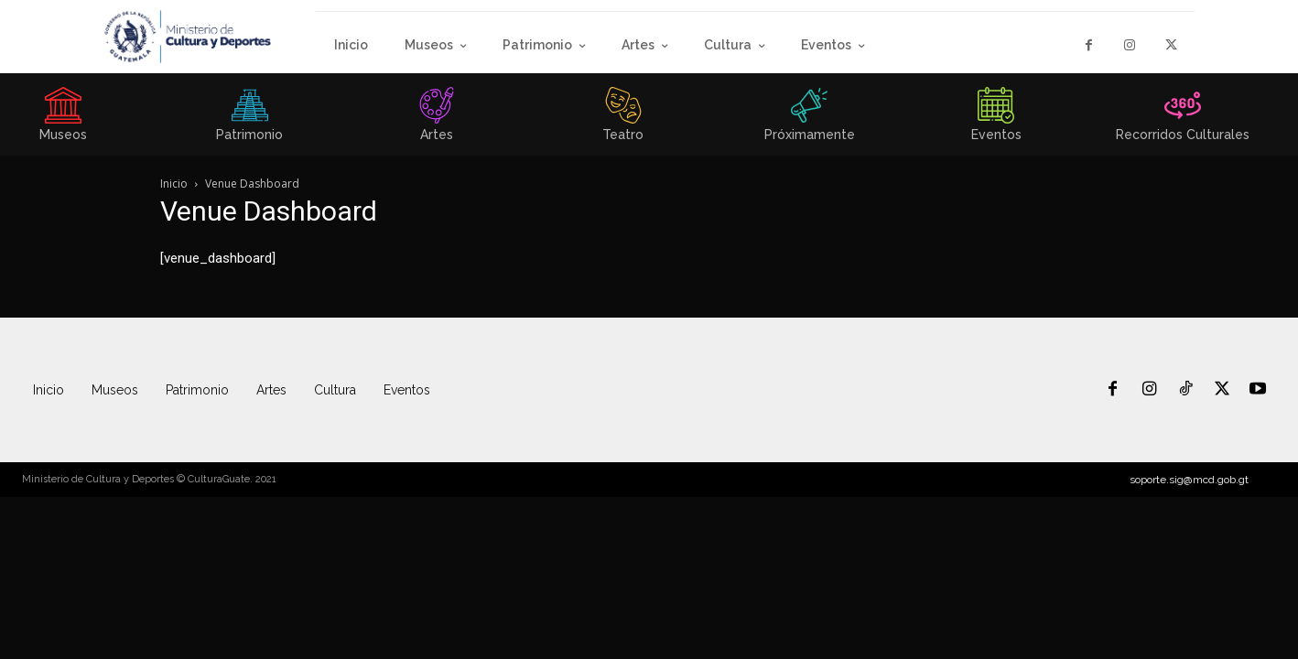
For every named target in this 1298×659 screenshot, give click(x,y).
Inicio (174, 183)
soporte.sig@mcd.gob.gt (1189, 479)
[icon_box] (250, 120)
